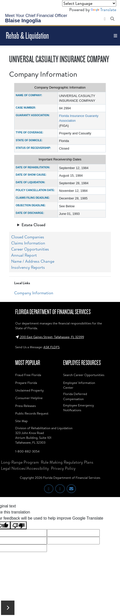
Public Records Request (31, 413)
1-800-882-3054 (27, 451)
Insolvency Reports (28, 267)
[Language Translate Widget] (89, 3)
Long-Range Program (20, 462)
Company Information (33, 293)
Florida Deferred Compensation (75, 396)
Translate (103, 9)
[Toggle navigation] (115, 36)
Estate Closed (33, 225)
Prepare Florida (26, 382)
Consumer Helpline (29, 398)
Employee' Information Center (79, 385)
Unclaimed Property (29, 390)
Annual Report (24, 255)
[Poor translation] (18, 525)
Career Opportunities (30, 249)
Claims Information (28, 243)
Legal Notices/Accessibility (25, 468)
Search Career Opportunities (83, 375)
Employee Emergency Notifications (78, 407)
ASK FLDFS (51, 347)
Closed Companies (27, 237)
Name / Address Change (32, 261)
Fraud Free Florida (28, 375)
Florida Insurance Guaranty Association (78, 118)
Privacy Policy (63, 468)
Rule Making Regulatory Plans (67, 462)
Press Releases (25, 405)
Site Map (21, 421)
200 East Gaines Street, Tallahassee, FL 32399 (49, 337)
